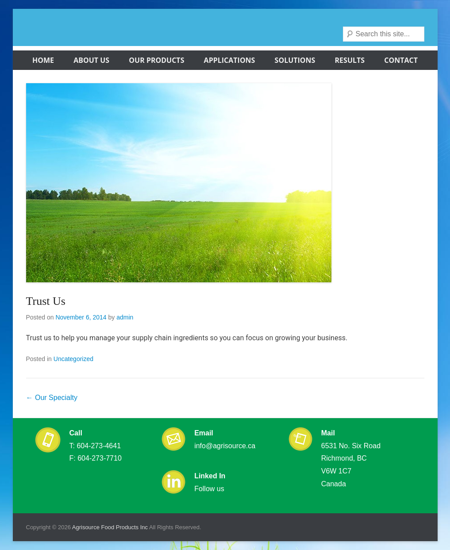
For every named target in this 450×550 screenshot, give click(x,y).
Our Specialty (51, 397)
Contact (401, 60)
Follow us (209, 488)
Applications (229, 60)
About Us (91, 60)
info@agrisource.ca (224, 446)
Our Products (156, 60)
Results (350, 60)
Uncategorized (73, 358)
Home (43, 60)
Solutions (295, 60)
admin (124, 317)
